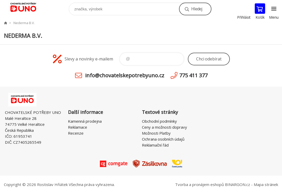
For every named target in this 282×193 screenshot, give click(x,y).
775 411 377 (193, 75)
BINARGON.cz (237, 184)
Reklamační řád (155, 145)
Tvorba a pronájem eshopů (199, 184)
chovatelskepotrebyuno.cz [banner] (27, 7)
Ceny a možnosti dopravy (164, 127)
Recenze (76, 133)
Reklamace (77, 127)
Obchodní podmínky (159, 121)
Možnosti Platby (156, 133)
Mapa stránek (266, 184)
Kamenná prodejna (85, 121)
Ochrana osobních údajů (163, 139)
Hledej (196, 9)
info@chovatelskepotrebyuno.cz (124, 75)
